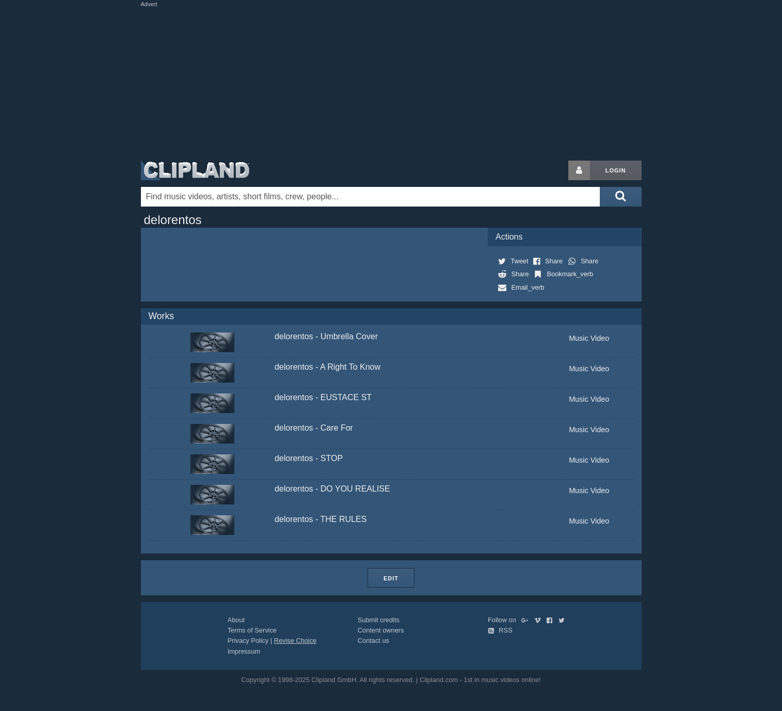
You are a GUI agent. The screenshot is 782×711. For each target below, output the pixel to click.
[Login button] (579, 170)
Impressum (244, 651)
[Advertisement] (391, 81)
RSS (500, 630)
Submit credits (379, 620)
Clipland (195, 170)
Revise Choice (295, 640)
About (236, 620)
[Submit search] (620, 197)
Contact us (373, 640)
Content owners (381, 630)
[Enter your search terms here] (370, 197)
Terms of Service (252, 630)
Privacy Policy (248, 640)
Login (615, 170)
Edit (391, 578)
